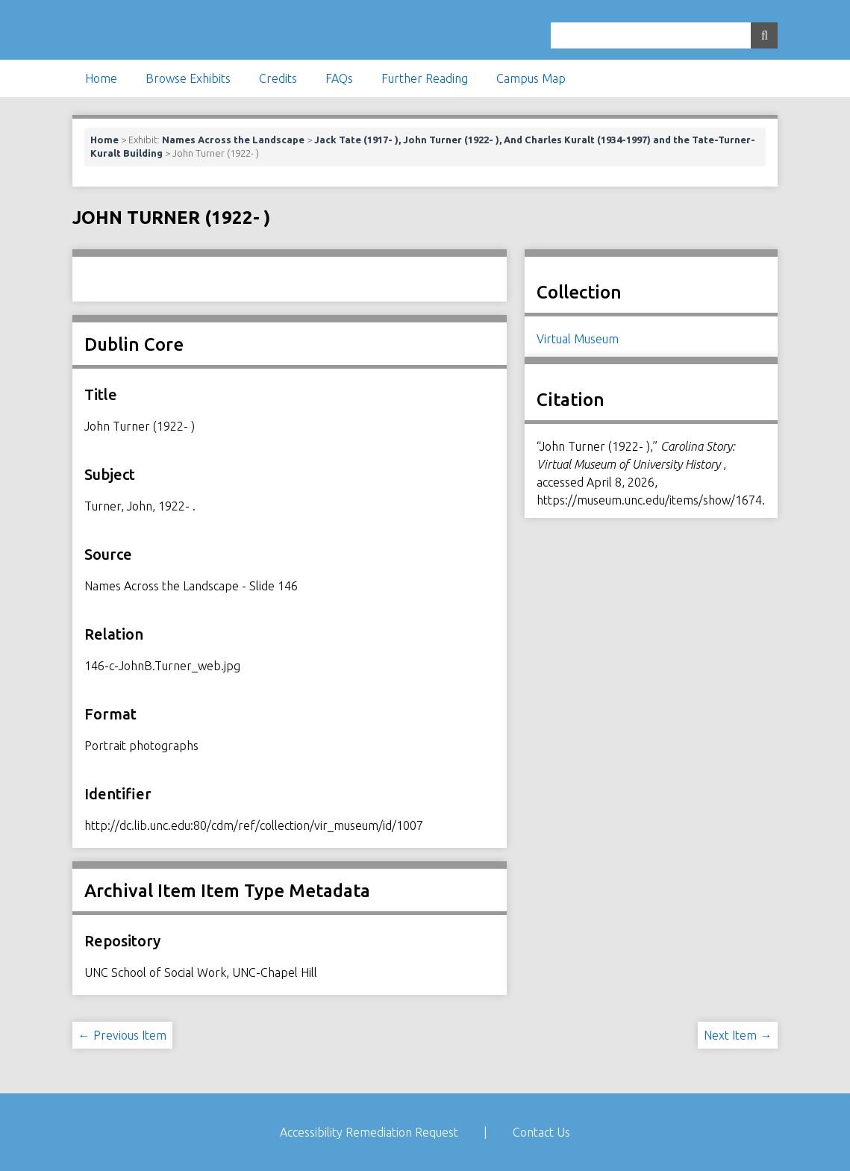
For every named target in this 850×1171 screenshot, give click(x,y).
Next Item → (738, 1035)
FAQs (339, 78)
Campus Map (531, 78)
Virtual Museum (578, 339)
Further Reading (424, 78)
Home (101, 78)
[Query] (664, 35)
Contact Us (541, 1132)
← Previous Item (122, 1035)
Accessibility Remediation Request (369, 1132)
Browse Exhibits (188, 78)
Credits (278, 78)
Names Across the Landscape (233, 139)
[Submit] (764, 35)
